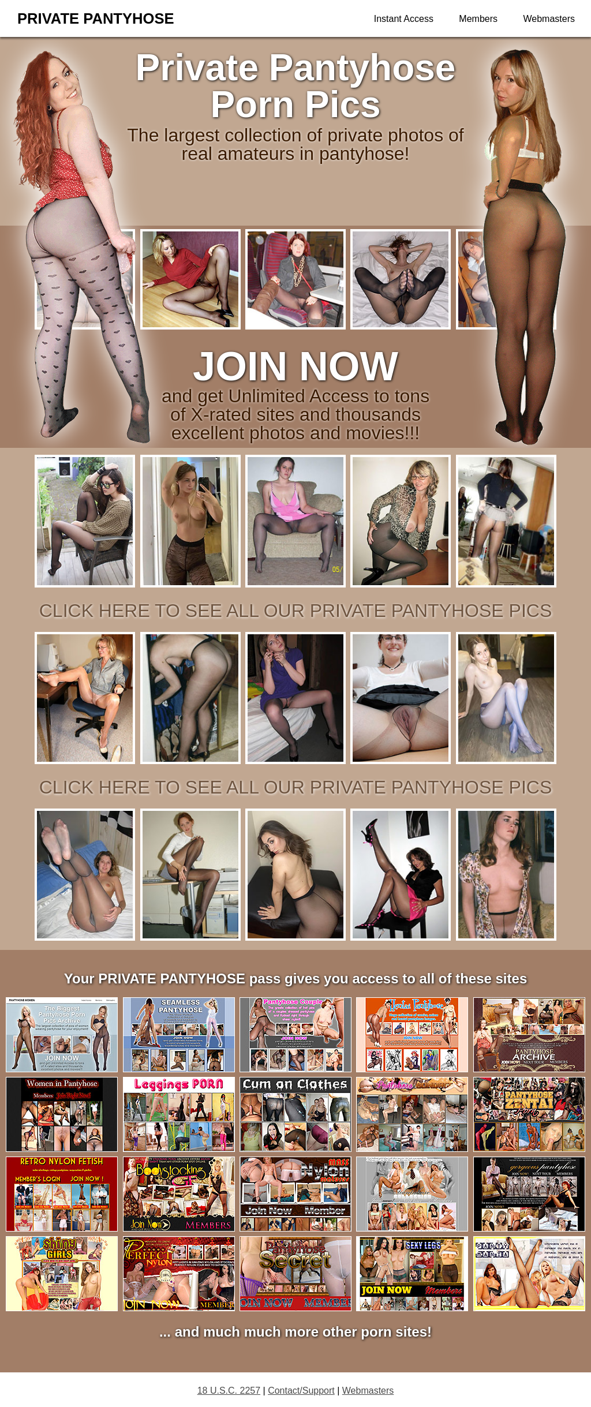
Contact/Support (301, 1390)
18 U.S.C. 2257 (228, 1390)
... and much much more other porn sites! (295, 1331)
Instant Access (403, 19)
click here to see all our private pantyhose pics (295, 610)
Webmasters (549, 19)
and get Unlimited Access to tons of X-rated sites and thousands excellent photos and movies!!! (295, 403)
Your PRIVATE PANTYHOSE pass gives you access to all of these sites (295, 978)
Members (478, 19)
